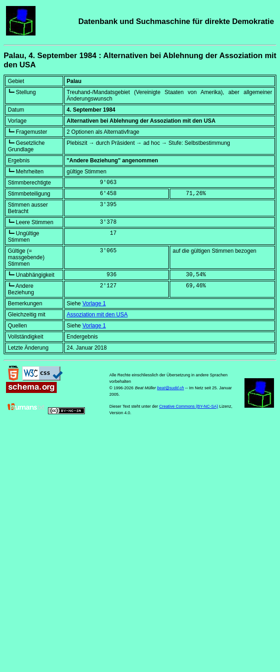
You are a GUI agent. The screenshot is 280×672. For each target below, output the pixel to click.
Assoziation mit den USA (97, 314)
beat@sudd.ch (170, 388)
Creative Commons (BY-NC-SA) (188, 406)
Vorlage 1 (94, 303)
